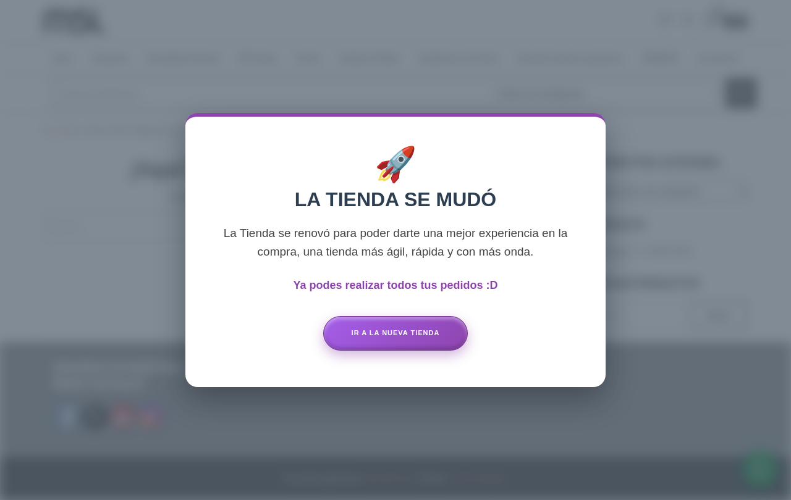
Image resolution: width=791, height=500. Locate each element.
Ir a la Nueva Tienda (396, 332)
